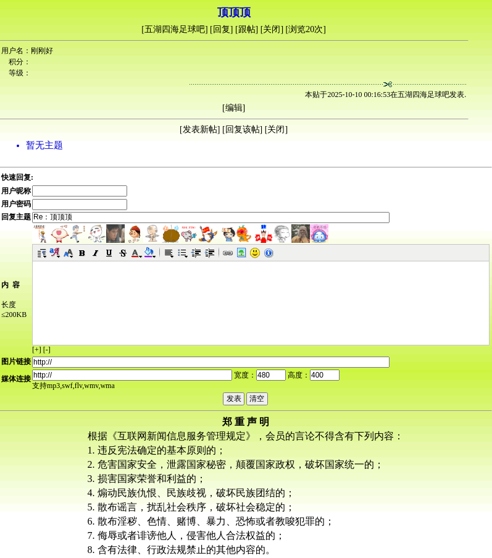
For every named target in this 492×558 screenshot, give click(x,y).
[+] (36, 349)
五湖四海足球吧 (174, 29)
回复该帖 (242, 129)
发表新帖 (200, 129)
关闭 (271, 29)
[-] (47, 349)
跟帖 (247, 29)
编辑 (234, 107)
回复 (221, 29)
